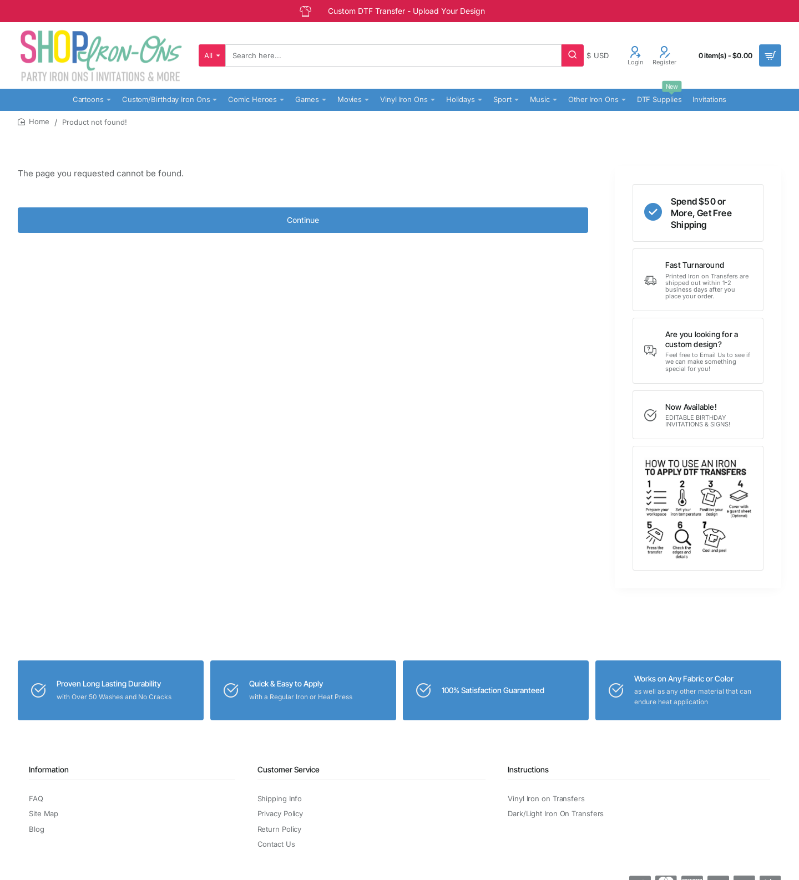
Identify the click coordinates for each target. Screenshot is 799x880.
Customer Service (288, 769)
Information (49, 769)
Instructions (528, 769)
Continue (303, 220)
